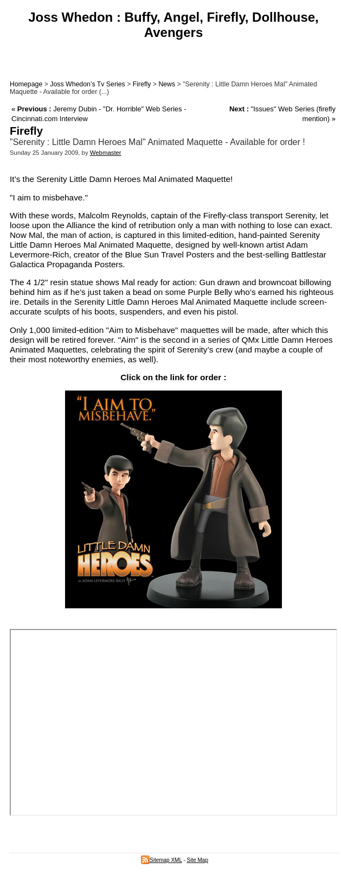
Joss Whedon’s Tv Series (87, 84)
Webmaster (105, 152)
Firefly (142, 84)
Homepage (26, 84)
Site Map (197, 860)
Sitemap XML (161, 860)
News (166, 84)
